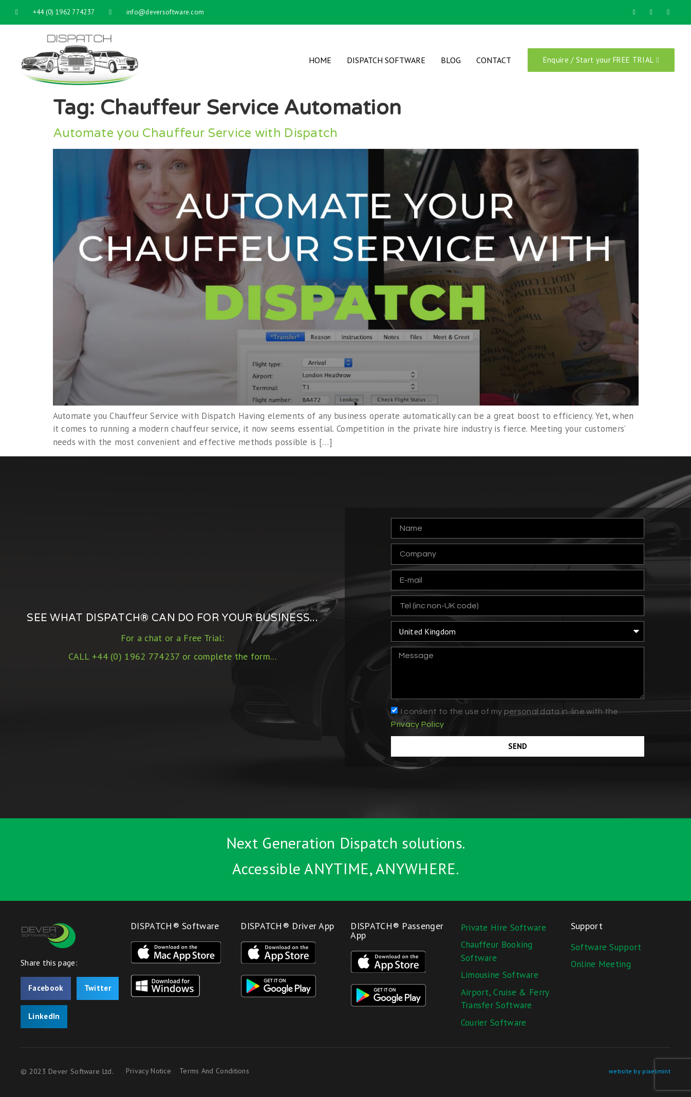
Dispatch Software (386, 60)
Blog (451, 60)
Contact (493, 60)
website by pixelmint (639, 1071)
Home (320, 60)
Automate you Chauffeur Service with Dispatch (195, 133)
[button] (46, 988)
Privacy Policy (417, 724)
